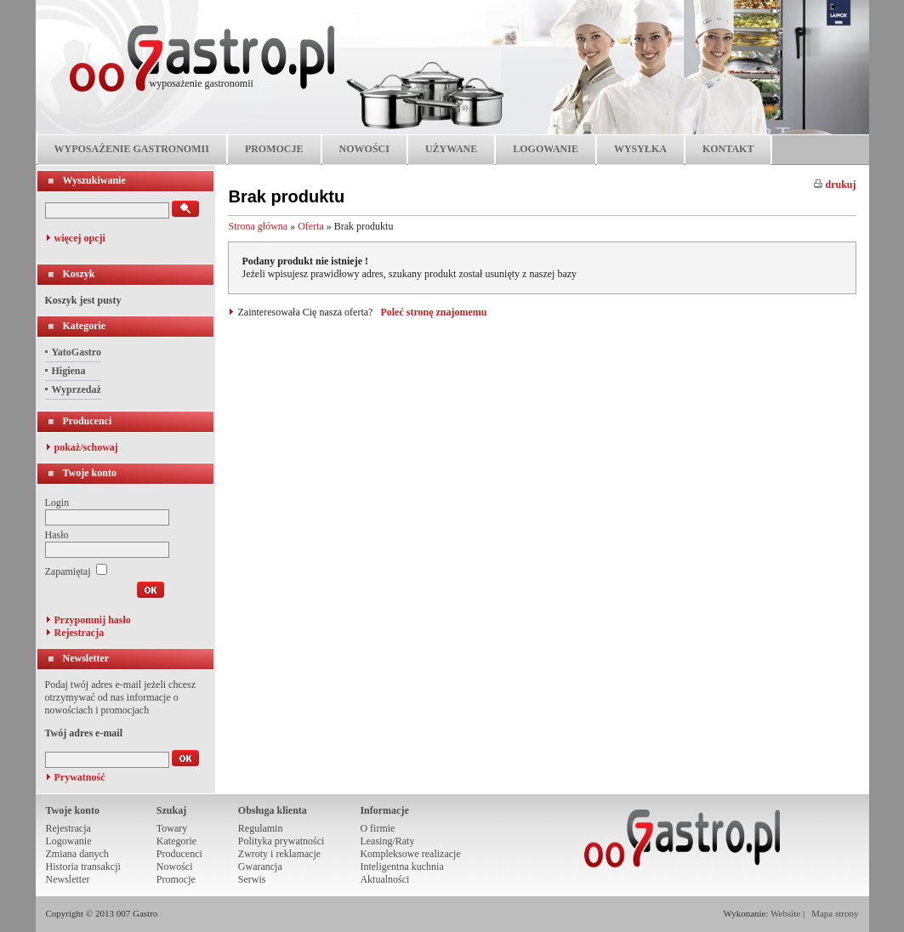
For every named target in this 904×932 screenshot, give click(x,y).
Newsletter (86, 658)
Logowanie (69, 841)
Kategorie (84, 326)
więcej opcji (79, 238)
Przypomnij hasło (92, 620)
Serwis (252, 879)
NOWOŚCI (364, 149)
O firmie (377, 828)
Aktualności (384, 879)
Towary (171, 828)
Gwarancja (260, 866)
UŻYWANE (451, 149)
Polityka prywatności (281, 841)
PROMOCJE (274, 149)
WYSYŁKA (640, 149)
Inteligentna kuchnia (401, 866)
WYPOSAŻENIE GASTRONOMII (131, 149)
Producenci (87, 421)
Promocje (176, 879)
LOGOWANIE (545, 149)
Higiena (69, 371)
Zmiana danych (77, 854)
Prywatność (79, 777)
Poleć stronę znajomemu (433, 312)
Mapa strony (834, 913)
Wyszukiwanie (94, 180)
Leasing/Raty (387, 841)
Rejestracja (79, 633)
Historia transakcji (83, 866)
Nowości (174, 866)
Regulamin (260, 828)
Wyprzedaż (76, 389)
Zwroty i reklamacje (279, 854)
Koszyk (79, 274)
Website (785, 913)
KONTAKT (727, 149)
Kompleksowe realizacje (410, 854)
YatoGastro (76, 352)
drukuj (835, 184)
